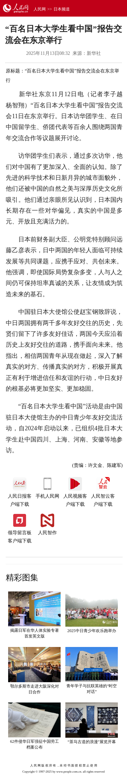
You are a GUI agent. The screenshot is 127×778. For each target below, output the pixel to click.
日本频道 (62, 9)
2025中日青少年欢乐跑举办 (91, 630)
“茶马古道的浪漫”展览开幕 (91, 741)
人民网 (40, 9)
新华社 (94, 53)
